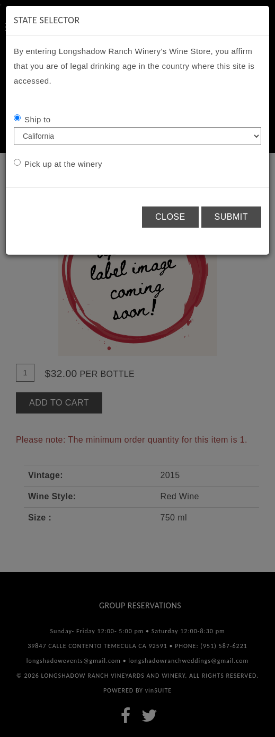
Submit (231, 216)
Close (170, 216)
